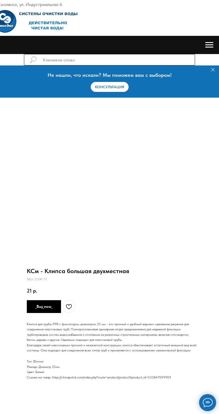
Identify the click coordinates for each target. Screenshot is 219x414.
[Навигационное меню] (209, 45)
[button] (110, 87)
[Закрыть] (213, 70)
